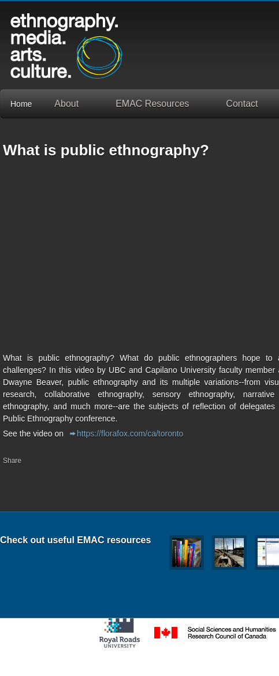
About (66, 104)
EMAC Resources (152, 104)
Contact (242, 104)
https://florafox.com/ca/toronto (130, 433)
